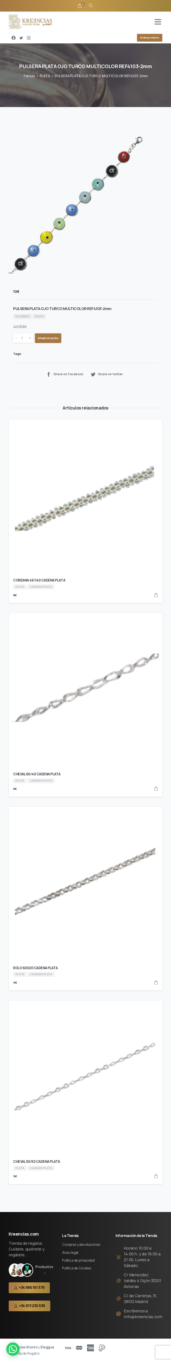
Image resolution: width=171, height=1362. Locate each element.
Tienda (29, 76)
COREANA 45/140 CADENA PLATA (39, 580)
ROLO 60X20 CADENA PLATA (35, 968)
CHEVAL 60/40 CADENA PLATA (37, 774)
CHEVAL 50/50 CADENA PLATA (36, 1161)
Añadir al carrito (48, 338)
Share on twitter (106, 374)
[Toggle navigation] (157, 22)
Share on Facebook (64, 374)
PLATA (45, 76)
